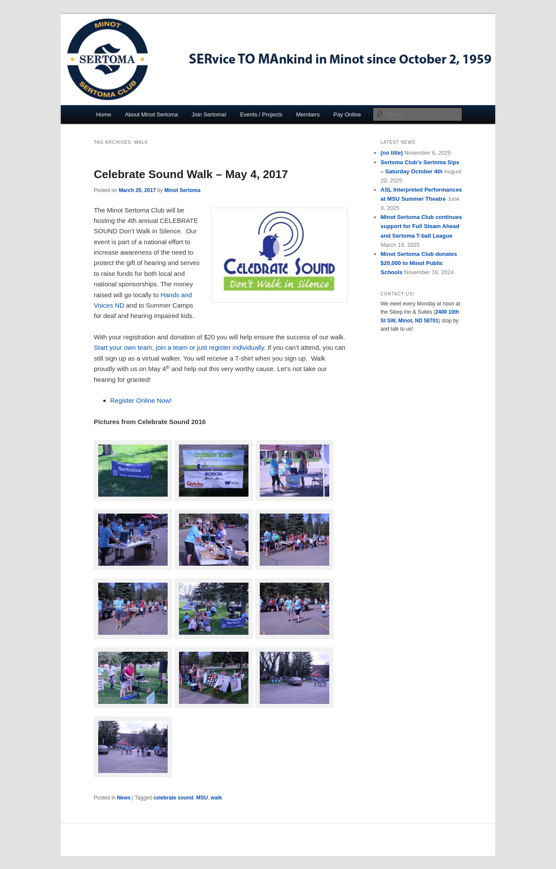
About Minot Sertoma (151, 114)
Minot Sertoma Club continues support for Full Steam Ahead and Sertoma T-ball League (421, 226)
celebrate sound (173, 798)
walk (216, 798)
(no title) (392, 152)
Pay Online (347, 114)
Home (103, 114)
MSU (202, 798)
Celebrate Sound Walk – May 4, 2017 (191, 174)
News (123, 798)
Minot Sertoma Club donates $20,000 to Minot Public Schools (419, 263)
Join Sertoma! (209, 114)
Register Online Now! (141, 400)
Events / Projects (261, 114)
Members (308, 114)
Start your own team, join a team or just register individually (179, 347)
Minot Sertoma (182, 190)
